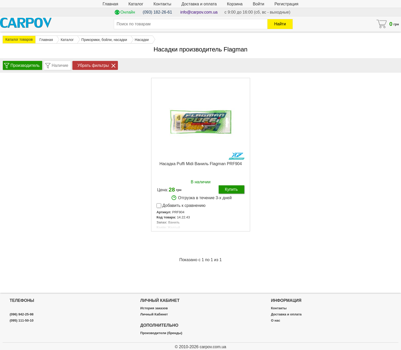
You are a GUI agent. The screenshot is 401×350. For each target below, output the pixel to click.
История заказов (154, 308)
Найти (280, 24)
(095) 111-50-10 (22, 320)
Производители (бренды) (161, 333)
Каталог (135, 4)
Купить (231, 189)
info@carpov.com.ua (199, 12)
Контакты (162, 4)
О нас (275, 320)
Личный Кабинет (154, 314)
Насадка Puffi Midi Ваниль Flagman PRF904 (200, 164)
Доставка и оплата (199, 4)
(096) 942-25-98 (22, 314)
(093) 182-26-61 (157, 12)
